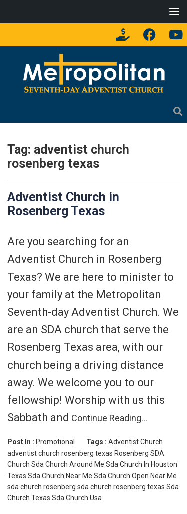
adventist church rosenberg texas (60, 453)
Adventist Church (135, 442)
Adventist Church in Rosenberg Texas (63, 204)
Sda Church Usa (77, 498)
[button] (172, 11)
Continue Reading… (108, 418)
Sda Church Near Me (60, 476)
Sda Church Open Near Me (135, 476)
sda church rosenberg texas (121, 487)
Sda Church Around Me (67, 464)
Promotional (55, 442)
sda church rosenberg (41, 487)
